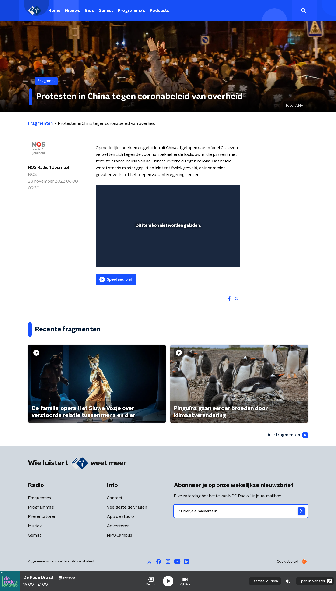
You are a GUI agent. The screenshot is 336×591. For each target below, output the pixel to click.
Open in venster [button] (315, 581)
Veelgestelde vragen (127, 507)
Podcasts (159, 11)
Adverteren (118, 526)
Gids (89, 11)
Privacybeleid (83, 561)
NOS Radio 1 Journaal (48, 168)
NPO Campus (119, 535)
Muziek (35, 526)
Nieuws (72, 11)
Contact (114, 498)
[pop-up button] (219, 256)
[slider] (167, 244)
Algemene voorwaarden (48, 561)
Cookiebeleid (287, 561)
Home (54, 11)
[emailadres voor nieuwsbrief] (241, 511)
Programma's (131, 11)
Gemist (105, 11)
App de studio (120, 517)
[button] (151, 581)
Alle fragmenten (287, 435)
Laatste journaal (265, 581)
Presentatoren (42, 517)
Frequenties (39, 498)
